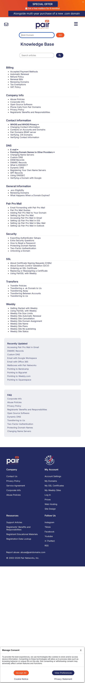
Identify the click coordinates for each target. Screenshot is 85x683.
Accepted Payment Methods (24, 71)
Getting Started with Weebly (24, 308)
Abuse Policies (17, 99)
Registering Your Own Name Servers (28, 170)
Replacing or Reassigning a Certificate (28, 270)
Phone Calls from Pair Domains (25, 107)
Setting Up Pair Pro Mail (22, 215)
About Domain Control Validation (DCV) (29, 265)
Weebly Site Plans (19, 326)
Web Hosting (51, 504)
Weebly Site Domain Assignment (26, 321)
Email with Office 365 (17, 361)
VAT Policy (15, 87)
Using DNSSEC (17, 175)
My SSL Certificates (54, 485)
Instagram (49, 522)
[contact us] (6, 24)
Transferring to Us (19, 296)
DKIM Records (17, 160)
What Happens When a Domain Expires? (30, 195)
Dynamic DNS (17, 167)
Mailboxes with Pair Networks (21, 365)
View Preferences (63, 673)
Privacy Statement (63, 679)
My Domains (51, 481)
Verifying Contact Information (24, 137)
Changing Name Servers (22, 154)
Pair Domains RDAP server (23, 132)
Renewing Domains (19, 82)
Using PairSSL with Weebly (23, 273)
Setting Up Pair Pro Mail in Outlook (27, 225)
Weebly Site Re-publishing (23, 329)
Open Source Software (21, 104)
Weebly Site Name (19, 323)
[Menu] (76, 23)
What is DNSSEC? (19, 165)
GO (60, 35)
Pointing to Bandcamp (18, 369)
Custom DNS (16, 157)
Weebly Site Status (19, 331)
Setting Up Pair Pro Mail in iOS (25, 220)
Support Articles (14, 522)
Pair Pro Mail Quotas (20, 210)
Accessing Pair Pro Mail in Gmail (26, 218)
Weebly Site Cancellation (22, 318)
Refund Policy (17, 76)
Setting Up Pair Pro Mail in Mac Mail (27, 223)
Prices (48, 499)
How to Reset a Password (22, 243)
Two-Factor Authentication (23, 248)
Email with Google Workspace (22, 358)
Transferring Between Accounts (25, 293)
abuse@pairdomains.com (33, 552)
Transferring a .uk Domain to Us (26, 288)
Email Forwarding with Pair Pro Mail (27, 207)
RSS (47, 545)
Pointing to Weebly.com (18, 376)
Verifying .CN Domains (21, 134)
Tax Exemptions (18, 84)
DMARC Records (18, 162)
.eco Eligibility (17, 190)
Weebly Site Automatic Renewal (25, 316)
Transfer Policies (18, 285)
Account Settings (53, 476)
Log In (48, 495)
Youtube (49, 536)
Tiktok (48, 527)
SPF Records (16, 172)
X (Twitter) (50, 541)
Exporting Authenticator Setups (25, 238)
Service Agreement (15, 485)
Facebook (49, 531)
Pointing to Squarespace (19, 379)
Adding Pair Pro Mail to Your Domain (28, 212)
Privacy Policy (17, 109)
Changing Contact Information (25, 127)
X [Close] (80, 650)
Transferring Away (19, 290)
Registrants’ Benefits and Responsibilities (30, 112)
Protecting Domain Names (23, 245)
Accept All (21, 673)
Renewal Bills (16, 79)
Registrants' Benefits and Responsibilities (18, 528)
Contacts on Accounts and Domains (27, 129)
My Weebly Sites (53, 490)
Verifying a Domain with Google (25, 178)
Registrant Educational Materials (22, 534)
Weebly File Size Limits (21, 313)
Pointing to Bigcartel (17, 372)
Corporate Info (17, 102)
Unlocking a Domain (20, 251)
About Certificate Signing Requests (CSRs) (31, 263)
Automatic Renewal (19, 74)
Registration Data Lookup (18, 539)
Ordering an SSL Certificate (23, 268)
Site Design (50, 509)
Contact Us (11, 476)
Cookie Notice (21, 679)
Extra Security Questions (22, 240)
